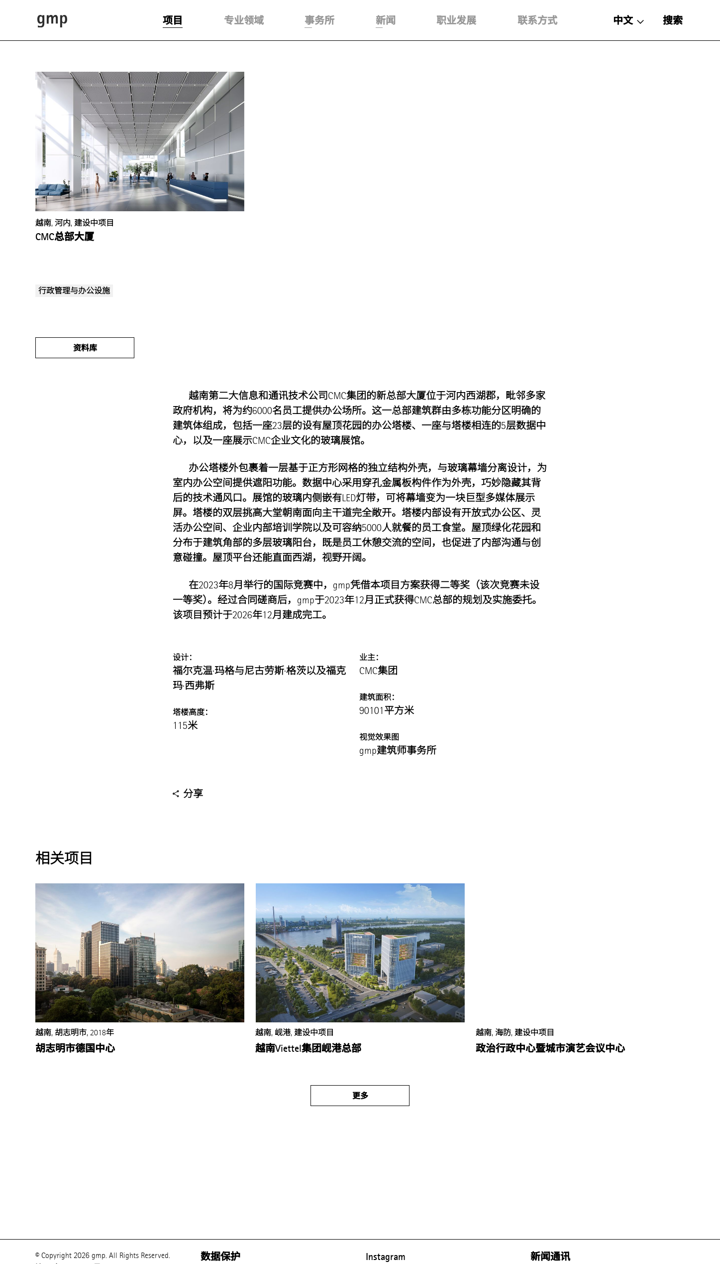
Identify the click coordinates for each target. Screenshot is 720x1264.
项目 (173, 20)
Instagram (386, 1257)
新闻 (386, 20)
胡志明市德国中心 (75, 1048)
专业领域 (244, 20)
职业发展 (456, 20)
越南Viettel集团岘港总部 (308, 1048)
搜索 (673, 20)
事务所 (319, 20)
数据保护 (220, 1257)
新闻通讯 (550, 1257)
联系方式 (537, 20)
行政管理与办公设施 (74, 290)
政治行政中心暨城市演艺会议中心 (550, 1048)
